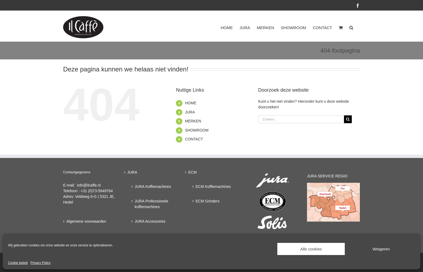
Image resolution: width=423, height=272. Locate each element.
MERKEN (193, 121)
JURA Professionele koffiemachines (151, 204)
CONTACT (194, 139)
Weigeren (381, 249)
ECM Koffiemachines (213, 186)
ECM (192, 172)
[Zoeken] (348, 119)
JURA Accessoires (150, 221)
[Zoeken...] (301, 119)
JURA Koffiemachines (153, 186)
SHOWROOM (197, 130)
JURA (190, 112)
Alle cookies (311, 249)
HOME (190, 103)
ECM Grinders (208, 201)
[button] (351, 27)
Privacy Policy (40, 263)
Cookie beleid (18, 263)
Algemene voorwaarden (86, 221)
